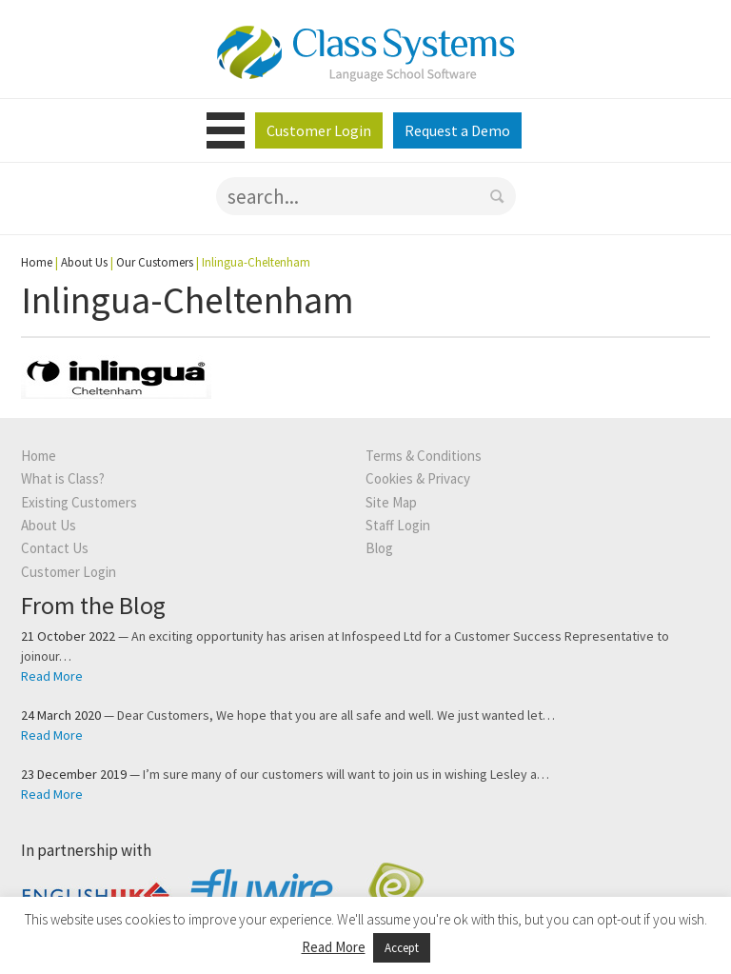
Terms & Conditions (424, 456)
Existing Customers (79, 502)
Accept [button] (402, 948)
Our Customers (154, 262)
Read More (52, 676)
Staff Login (398, 525)
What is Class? (63, 478)
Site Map (391, 502)
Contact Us (55, 548)
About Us (84, 262)
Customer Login (319, 130)
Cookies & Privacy (418, 478)
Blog (379, 548)
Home (36, 262)
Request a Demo (457, 130)
